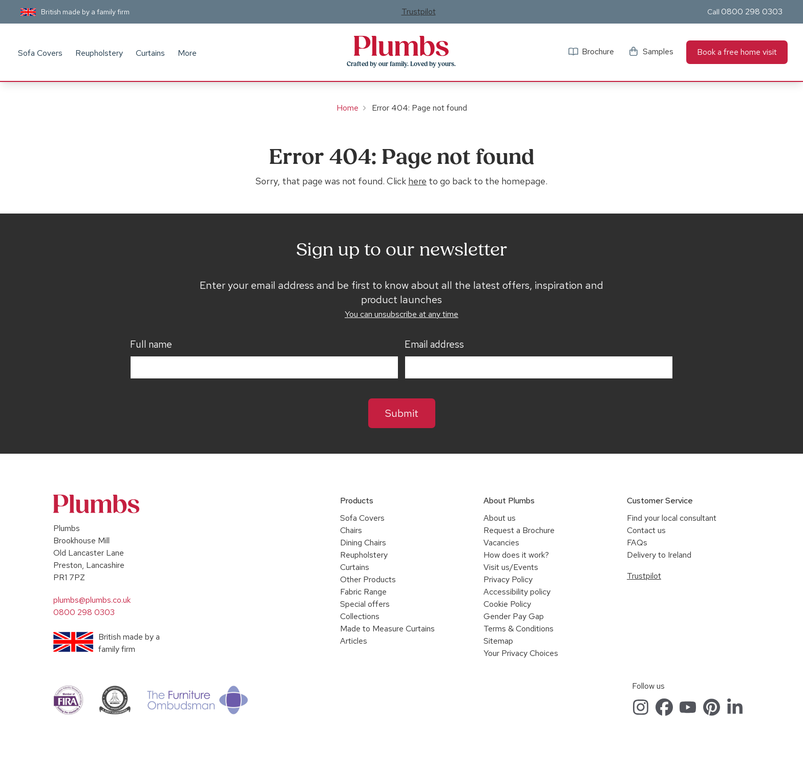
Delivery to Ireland (659, 554)
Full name (151, 344)
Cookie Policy (507, 604)
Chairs (351, 530)
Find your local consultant (671, 518)
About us (499, 518)
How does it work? (516, 554)
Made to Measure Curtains (387, 628)
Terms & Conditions (518, 628)
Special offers (365, 604)
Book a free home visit (737, 52)
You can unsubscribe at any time (401, 314)
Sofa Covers (40, 53)
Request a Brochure (519, 530)
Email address (434, 344)
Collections (359, 616)
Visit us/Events (510, 567)
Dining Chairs (363, 542)
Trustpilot (419, 11)
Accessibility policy (517, 591)
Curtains (150, 53)
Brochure (598, 51)
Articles (353, 640)
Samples (658, 51)
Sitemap (498, 640)
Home (347, 107)
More (187, 53)
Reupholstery (99, 53)
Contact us (646, 530)
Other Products (368, 579)
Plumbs (401, 46)
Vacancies (501, 542)
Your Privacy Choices (520, 653)
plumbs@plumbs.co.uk (92, 600)
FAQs (637, 542)
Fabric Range (363, 591)
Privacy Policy (508, 579)
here (417, 181)
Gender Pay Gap (513, 616)
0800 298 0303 (752, 11)
